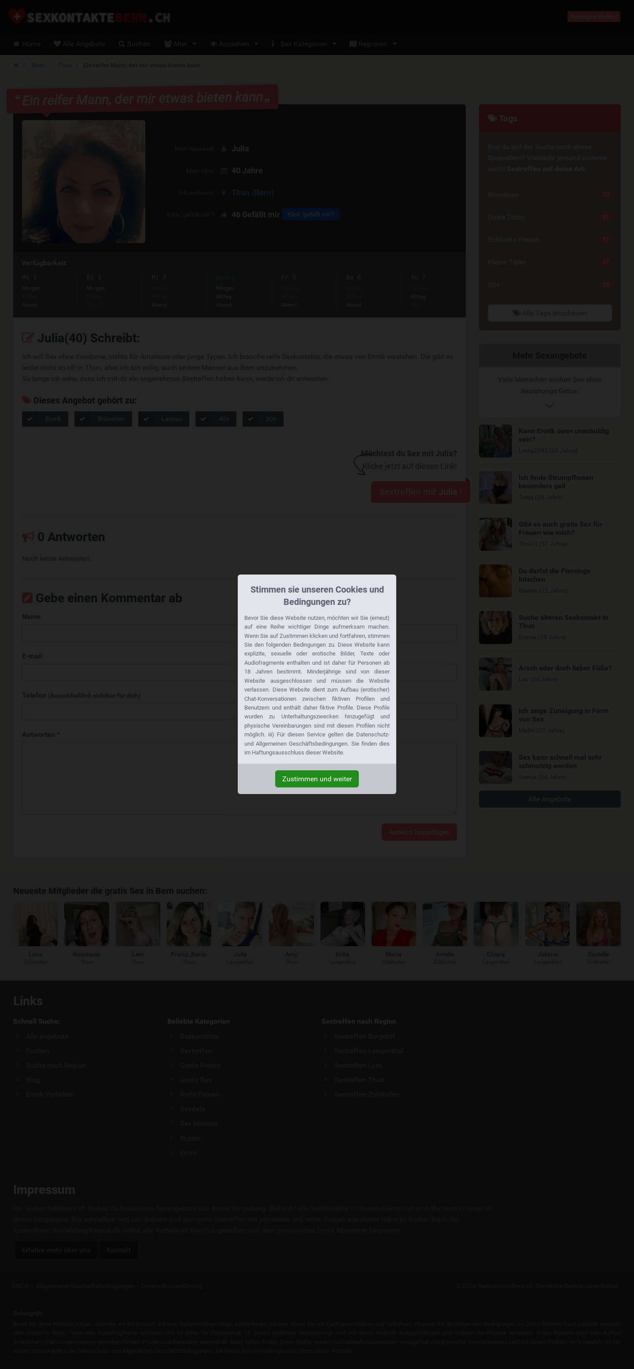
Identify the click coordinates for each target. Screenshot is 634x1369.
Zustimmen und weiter (317, 779)
